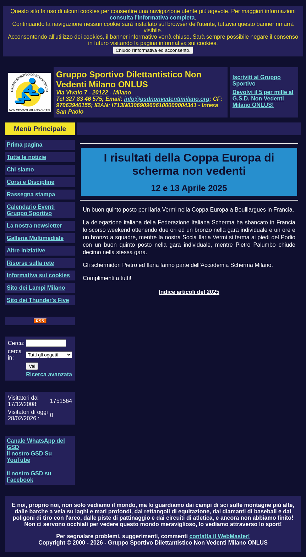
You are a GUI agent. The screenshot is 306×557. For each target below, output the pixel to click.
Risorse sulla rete (30, 263)
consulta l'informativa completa (152, 18)
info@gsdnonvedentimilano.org (166, 99)
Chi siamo (20, 169)
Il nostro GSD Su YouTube (29, 456)
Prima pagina (24, 145)
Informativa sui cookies (38, 275)
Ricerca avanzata (49, 374)
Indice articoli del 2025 (189, 292)
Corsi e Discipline (30, 182)
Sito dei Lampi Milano (36, 288)
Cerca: (16, 343)
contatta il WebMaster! (219, 536)
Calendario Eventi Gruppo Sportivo (31, 210)
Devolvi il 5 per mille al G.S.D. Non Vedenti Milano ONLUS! (263, 98)
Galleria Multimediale (35, 238)
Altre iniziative (26, 250)
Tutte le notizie (26, 157)
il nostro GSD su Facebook (29, 476)
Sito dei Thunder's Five (38, 300)
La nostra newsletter (34, 226)
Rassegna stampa (31, 194)
